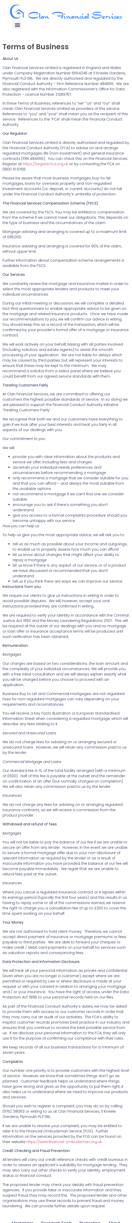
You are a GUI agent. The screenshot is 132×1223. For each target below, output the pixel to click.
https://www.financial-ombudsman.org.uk (64, 1141)
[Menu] (17, 25)
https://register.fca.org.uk (45, 163)
